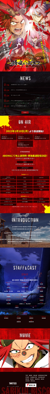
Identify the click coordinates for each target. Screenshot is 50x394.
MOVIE (27, 379)
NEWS (30, 375)
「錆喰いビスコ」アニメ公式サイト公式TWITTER (13, 386)
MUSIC (32, 379)
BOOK (42, 379)
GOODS (27, 381)
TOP (27, 375)
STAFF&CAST (41, 377)
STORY (27, 377)
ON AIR (35, 375)
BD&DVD (37, 379)
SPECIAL (33, 381)
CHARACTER (33, 377)
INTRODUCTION (42, 375)
